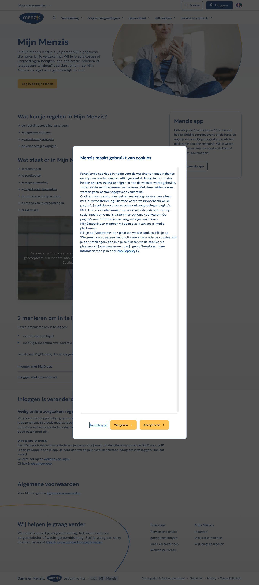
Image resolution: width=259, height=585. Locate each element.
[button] (98, 425)
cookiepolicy (128, 251)
